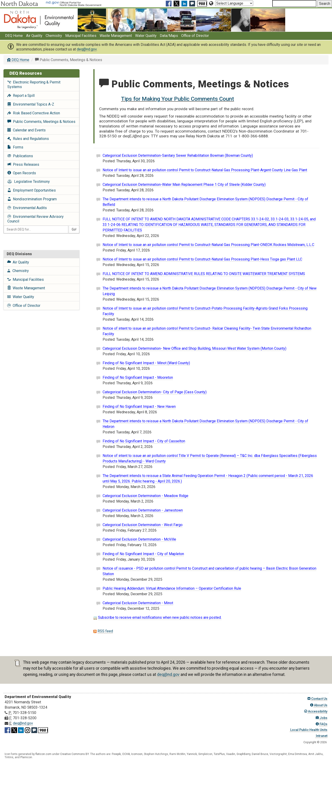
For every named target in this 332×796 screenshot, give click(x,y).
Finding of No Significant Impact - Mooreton (138, 377)
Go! (74, 229)
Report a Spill (21, 95)
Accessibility (315, 711)
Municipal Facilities (80, 35)
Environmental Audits (27, 208)
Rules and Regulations (28, 138)
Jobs (321, 718)
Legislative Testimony (28, 181)
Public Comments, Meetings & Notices (41, 121)
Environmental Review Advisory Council (35, 218)
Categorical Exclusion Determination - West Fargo (143, 525)
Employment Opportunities (31, 190)
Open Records (21, 173)
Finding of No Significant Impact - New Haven (139, 406)
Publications (20, 156)
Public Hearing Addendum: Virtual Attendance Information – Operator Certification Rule (172, 588)
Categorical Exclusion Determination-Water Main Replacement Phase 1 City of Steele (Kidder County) (184, 184)
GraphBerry (243, 754)
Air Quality (34, 35)
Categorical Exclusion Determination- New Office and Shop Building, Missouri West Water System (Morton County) (194, 348)
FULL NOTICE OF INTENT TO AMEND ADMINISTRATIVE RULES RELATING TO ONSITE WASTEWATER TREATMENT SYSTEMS (204, 274)
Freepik (116, 754)
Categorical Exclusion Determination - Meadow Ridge (145, 496)
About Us (318, 705)
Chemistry (54, 35)
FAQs (321, 724)
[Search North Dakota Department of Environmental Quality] (294, 3)
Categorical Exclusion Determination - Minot (138, 603)
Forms (15, 147)
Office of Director (195, 35)
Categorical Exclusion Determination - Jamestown (143, 510)
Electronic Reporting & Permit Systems (33, 84)
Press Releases (23, 164)
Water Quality (146, 35)
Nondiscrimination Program (32, 199)
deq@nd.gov (87, 49)
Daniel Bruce (260, 754)
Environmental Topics (30, 104)
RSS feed (105, 631)
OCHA (126, 754)
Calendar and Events (26, 130)
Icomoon (136, 754)
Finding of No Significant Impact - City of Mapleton (143, 554)
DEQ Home (14, 35)
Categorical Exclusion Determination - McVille (139, 539)
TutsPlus (219, 754)
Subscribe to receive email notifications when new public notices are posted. (160, 617)
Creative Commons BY (74, 754)
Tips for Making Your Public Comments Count (177, 99)
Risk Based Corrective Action (33, 113)
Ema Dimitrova (297, 754)
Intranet (321, 736)
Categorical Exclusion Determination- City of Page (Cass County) (155, 392)
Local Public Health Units (308, 730)
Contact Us (317, 699)
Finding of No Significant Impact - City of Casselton (144, 441)
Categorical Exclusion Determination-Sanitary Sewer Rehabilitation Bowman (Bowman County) (178, 155)
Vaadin (230, 754)
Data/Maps (169, 35)
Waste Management (116, 35)
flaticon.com (43, 754)
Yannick (192, 754)
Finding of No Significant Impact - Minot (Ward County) (146, 363)
